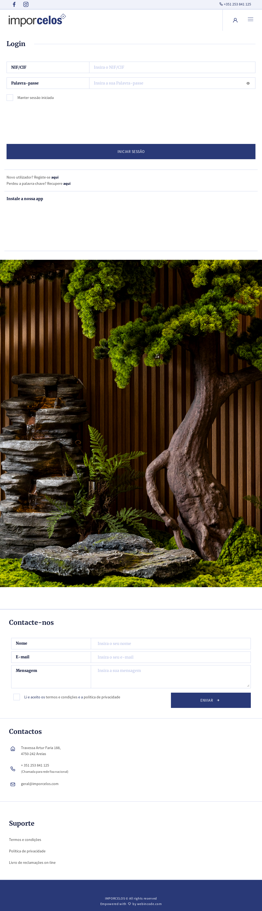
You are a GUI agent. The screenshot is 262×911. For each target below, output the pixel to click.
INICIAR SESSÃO (131, 151)
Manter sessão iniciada (35, 97)
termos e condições (61, 697)
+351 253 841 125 (234, 4)
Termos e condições (25, 839)
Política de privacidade (27, 851)
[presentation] (50, 120)
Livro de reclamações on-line (32, 862)
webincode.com (149, 904)
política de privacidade (102, 697)
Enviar (210, 700)
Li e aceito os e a (72, 697)
